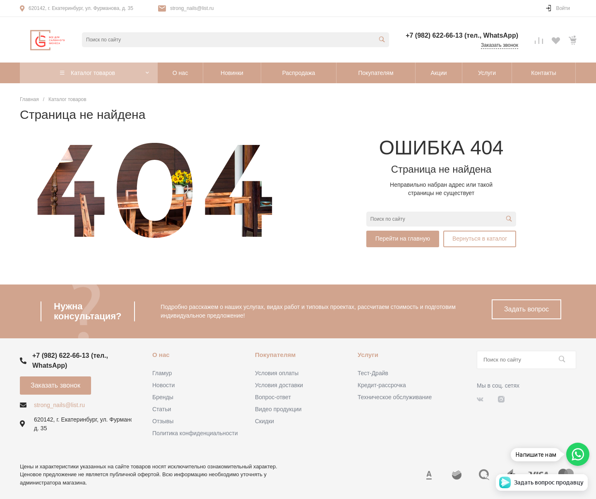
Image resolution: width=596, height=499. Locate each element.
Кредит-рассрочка (382, 385)
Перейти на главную (402, 238)
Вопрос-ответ (273, 397)
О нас (161, 354)
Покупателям (275, 354)
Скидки (264, 421)
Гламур (162, 373)
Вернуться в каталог (479, 238)
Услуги (368, 354)
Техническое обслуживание (395, 397)
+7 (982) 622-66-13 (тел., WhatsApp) (462, 35)
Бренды (162, 397)
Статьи (161, 409)
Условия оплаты (276, 373)
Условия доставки (279, 385)
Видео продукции (278, 409)
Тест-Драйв (373, 373)
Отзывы (162, 421)
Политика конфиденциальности (195, 433)
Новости (163, 385)
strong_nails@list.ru (192, 8)
